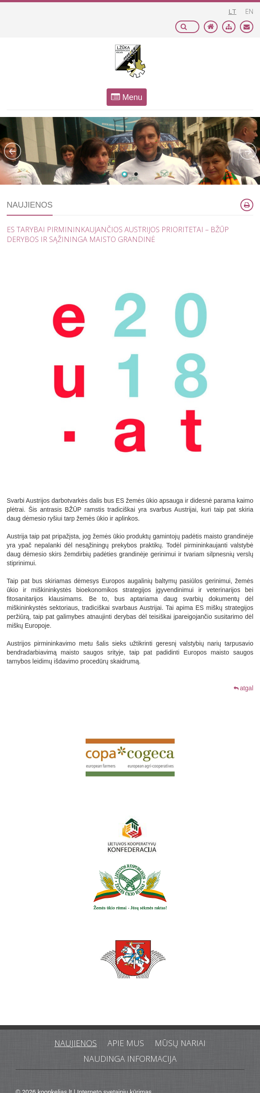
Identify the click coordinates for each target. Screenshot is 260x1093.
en (249, 11)
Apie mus (125, 1043)
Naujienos (75, 1043)
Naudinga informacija (130, 1058)
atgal (243, 688)
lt (232, 11)
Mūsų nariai (180, 1043)
